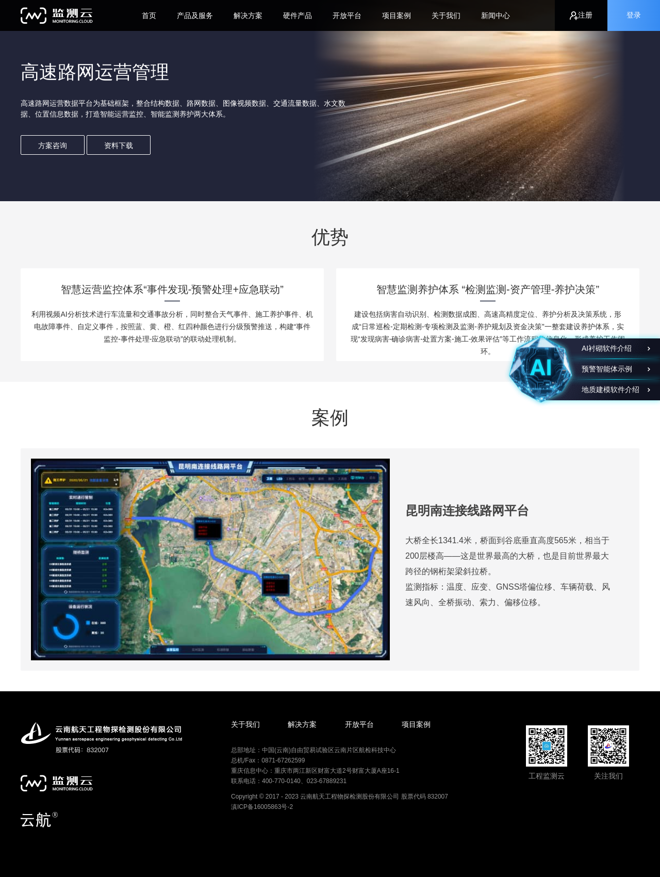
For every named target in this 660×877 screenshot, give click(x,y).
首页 (149, 15)
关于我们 (446, 15)
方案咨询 (52, 145)
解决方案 (248, 15)
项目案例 (396, 15)
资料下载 (118, 145)
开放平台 (347, 15)
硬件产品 (297, 15)
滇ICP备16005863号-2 (262, 806)
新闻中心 (495, 15)
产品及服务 (195, 15)
